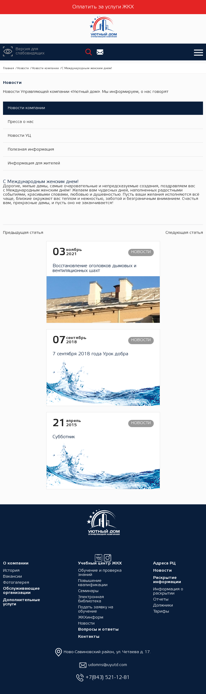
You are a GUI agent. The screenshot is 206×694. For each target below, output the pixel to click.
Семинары (88, 591)
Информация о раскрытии (168, 591)
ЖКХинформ (90, 617)
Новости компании (45, 68)
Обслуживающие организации (21, 591)
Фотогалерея (16, 583)
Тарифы (161, 611)
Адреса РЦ (164, 563)
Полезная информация (31, 149)
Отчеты (160, 599)
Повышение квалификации (93, 583)
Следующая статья (184, 233)
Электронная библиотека (91, 599)
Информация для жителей (34, 163)
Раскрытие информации (167, 580)
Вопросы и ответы (98, 629)
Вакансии (12, 577)
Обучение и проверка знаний (100, 573)
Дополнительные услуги (21, 602)
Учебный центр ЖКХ (100, 563)
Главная (8, 68)
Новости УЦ (19, 136)
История (11, 571)
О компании (16, 563)
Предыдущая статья (23, 233)
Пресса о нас (21, 122)
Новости (23, 68)
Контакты (88, 637)
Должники (163, 605)
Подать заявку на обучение (95, 609)
